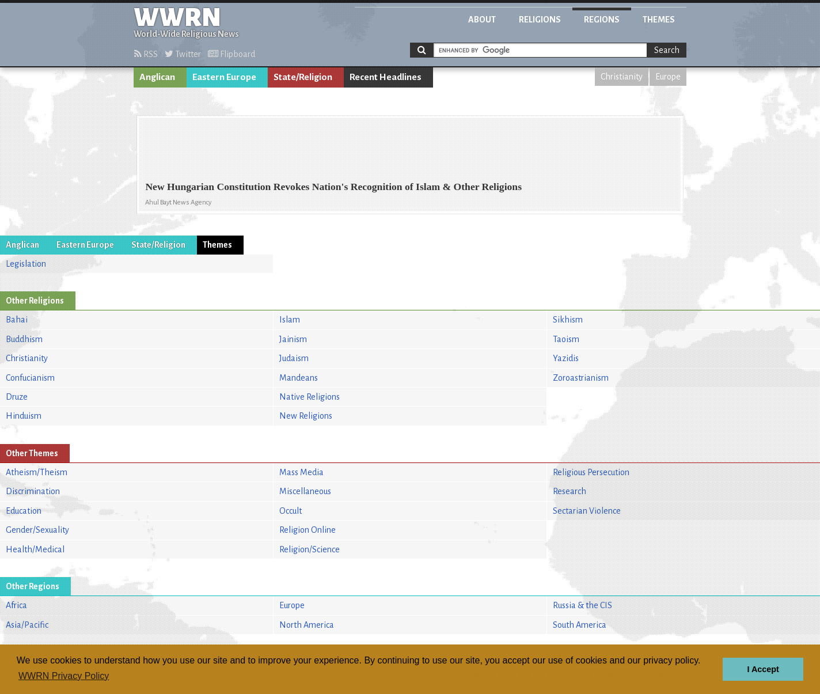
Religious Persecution (591, 472)
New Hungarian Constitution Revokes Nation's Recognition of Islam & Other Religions (333, 186)
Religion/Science (309, 549)
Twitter (183, 54)
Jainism (293, 339)
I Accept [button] (763, 669)
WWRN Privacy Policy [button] (63, 676)
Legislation (26, 263)
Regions (602, 19)
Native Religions (309, 396)
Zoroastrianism (581, 377)
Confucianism (30, 377)
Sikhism (568, 319)
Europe (668, 76)
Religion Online (307, 529)
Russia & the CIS (582, 605)
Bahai (17, 319)
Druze (17, 396)
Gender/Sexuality (37, 529)
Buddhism (24, 339)
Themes (659, 19)
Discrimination (33, 491)
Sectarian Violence (587, 510)
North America (306, 624)
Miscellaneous (305, 491)
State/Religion (303, 77)
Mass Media (301, 472)
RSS (146, 54)
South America (579, 624)
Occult (290, 510)
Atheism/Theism (36, 472)
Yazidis (566, 358)
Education (23, 510)
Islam (289, 319)
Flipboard (231, 54)
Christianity (622, 76)
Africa (16, 605)
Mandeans (298, 377)
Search (666, 50)
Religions (540, 19)
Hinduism (23, 415)
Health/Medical (35, 549)
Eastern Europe (224, 77)
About (482, 19)
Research (569, 491)
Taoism (566, 339)
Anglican (157, 77)
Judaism (294, 358)
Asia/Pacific (27, 624)
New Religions (305, 415)
